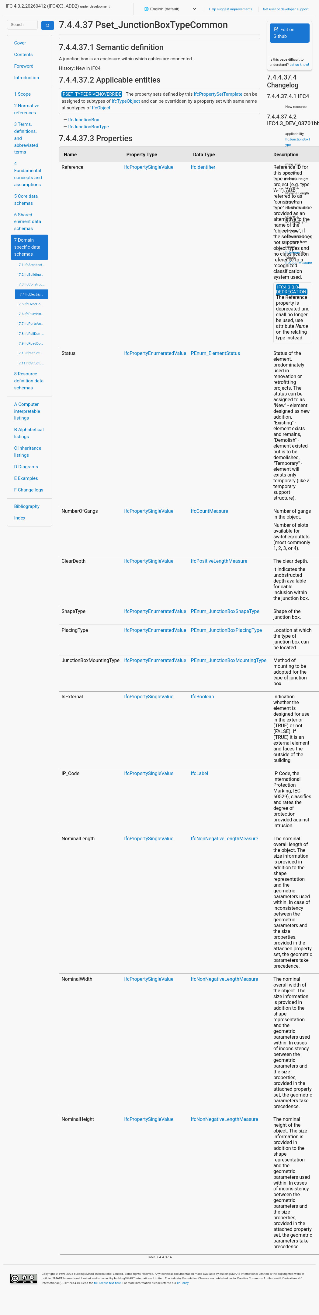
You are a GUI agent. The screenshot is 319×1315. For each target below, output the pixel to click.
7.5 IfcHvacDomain (33, 304)
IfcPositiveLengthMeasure (219, 561)
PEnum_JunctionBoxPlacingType (226, 630)
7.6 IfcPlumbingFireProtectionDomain (33, 314)
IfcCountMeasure (209, 511)
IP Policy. (183, 1283)
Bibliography (27, 506)
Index (20, 518)
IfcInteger (292, 252)
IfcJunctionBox (83, 119)
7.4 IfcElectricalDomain (34, 294)
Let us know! (299, 64)
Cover (20, 43)
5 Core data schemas (26, 199)
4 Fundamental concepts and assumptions (28, 174)
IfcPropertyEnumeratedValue (155, 353)
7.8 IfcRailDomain (32, 333)
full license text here (107, 1283)
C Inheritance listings (27, 451)
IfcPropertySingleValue (148, 167)
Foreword (24, 66)
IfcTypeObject (126, 101)
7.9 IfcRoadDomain (33, 343)
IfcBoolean (202, 697)
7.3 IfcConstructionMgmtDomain (33, 284)
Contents (23, 54)
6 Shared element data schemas (27, 222)
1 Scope (22, 94)
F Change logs (28, 490)
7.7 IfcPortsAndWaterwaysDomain (33, 323)
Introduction (26, 77)
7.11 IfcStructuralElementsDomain (33, 363)
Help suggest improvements (230, 9)
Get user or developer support (286, 9)
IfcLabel (199, 773)
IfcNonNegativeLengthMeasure (224, 839)
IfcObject (101, 108)
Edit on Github (283, 33)
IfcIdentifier (203, 167)
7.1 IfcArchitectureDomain (33, 265)
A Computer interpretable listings (27, 411)
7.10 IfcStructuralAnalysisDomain (33, 353)
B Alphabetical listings (29, 433)
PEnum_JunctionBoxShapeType (225, 611)
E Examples (26, 478)
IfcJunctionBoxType (88, 126)
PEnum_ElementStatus (215, 353)
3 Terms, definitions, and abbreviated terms (26, 138)
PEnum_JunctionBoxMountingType (229, 660)
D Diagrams (26, 467)
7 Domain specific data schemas (27, 247)
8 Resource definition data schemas (29, 381)
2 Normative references (27, 109)
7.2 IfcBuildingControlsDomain (33, 274)
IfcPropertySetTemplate (218, 94)
